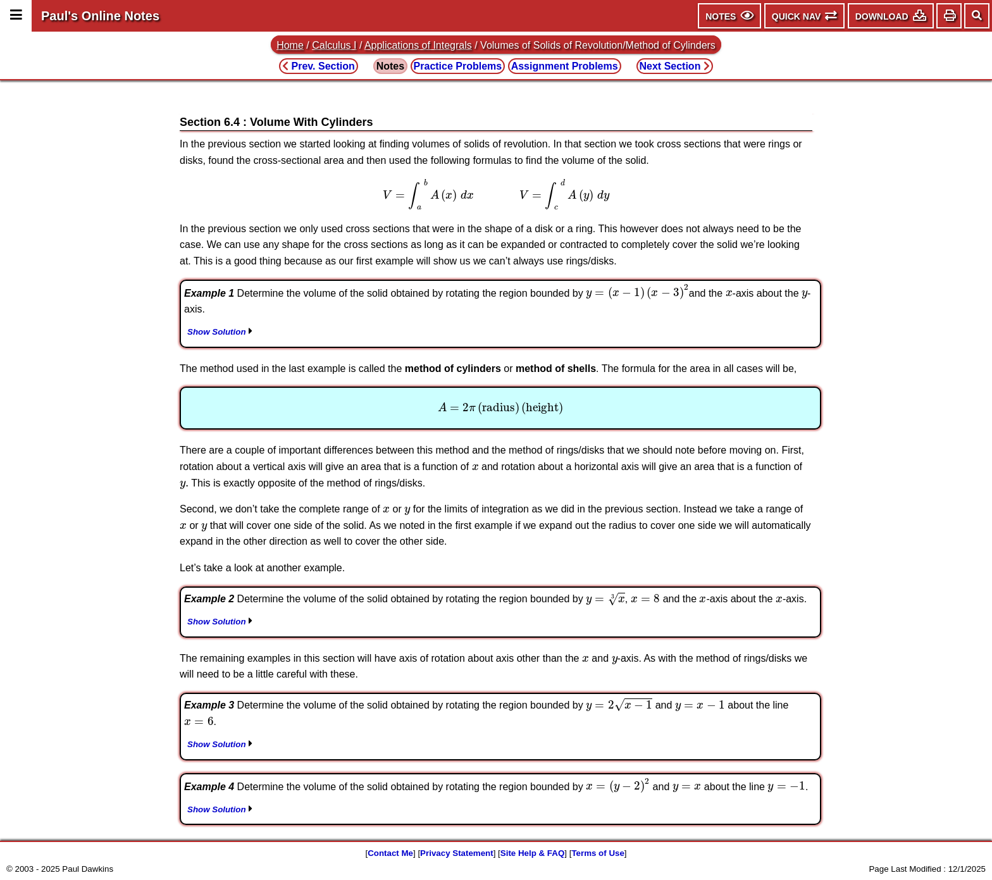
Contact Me (390, 853)
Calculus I (334, 45)
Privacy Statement (456, 853)
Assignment (564, 66)
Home (290, 45)
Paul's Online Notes (100, 16)
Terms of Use (597, 853)
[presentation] (496, 194)
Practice (458, 66)
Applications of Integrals (418, 45)
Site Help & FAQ (532, 853)
